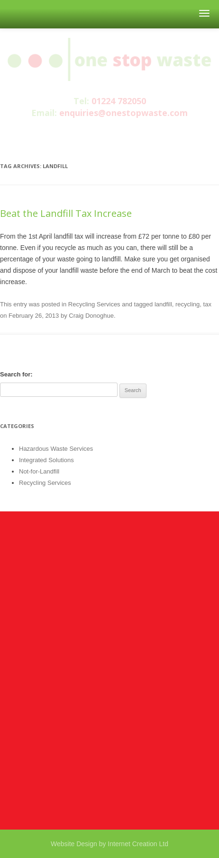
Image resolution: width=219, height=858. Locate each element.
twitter (108, 131)
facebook (89, 131)
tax (207, 304)
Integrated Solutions (46, 460)
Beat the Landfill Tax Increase (66, 213)
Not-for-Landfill (39, 471)
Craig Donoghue (91, 315)
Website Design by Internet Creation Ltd (109, 844)
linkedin (127, 131)
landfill (163, 304)
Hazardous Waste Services (56, 448)
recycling (187, 304)
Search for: (16, 374)
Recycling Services (94, 304)
